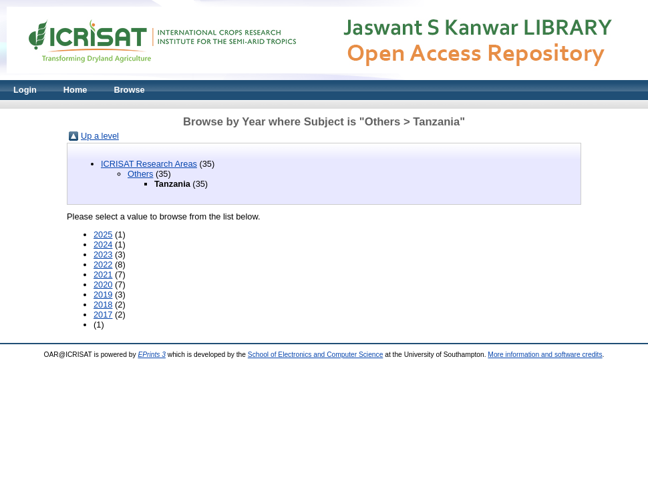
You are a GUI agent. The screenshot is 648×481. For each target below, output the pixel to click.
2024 (103, 244)
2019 (103, 295)
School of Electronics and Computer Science (315, 354)
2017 (103, 315)
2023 (103, 255)
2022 (103, 265)
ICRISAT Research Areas (149, 164)
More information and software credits (545, 354)
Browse (129, 90)
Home (75, 90)
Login (25, 90)
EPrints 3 (152, 354)
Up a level (100, 136)
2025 (103, 234)
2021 (103, 275)
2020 (103, 285)
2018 (103, 305)
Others (140, 174)
